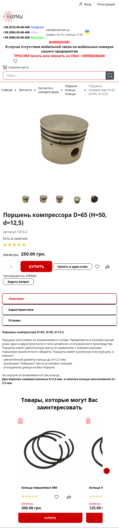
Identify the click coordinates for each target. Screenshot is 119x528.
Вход (87, 4)
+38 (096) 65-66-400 (16, 32)
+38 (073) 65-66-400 (16, 27)
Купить (36, 266)
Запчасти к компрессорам (48, 90)
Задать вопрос (18, 282)
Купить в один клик (73, 267)
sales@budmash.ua (57, 30)
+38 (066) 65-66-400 (16, 37)
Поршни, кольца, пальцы (71, 90)
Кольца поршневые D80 (32, 487)
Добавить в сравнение (107, 267)
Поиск (110, 75)
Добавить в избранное (97, 267)
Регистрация (106, 4)
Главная (7, 90)
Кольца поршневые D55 (82, 487)
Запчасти (25, 90)
